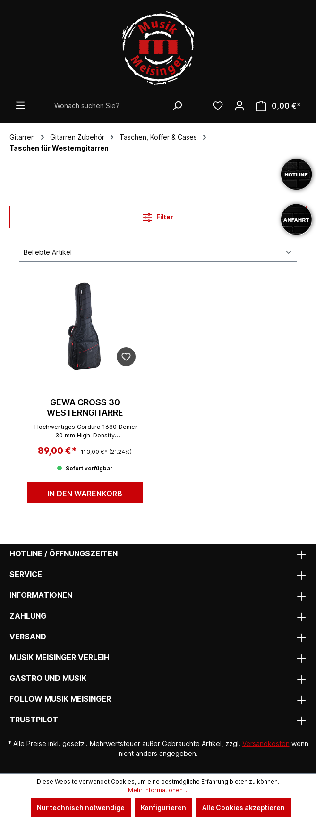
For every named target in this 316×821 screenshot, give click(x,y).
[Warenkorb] (278, 106)
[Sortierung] (158, 252)
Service (25, 574)
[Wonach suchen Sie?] (108, 105)
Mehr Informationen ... (158, 790)
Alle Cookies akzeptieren (243, 808)
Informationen (40, 595)
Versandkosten (266, 743)
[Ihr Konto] (239, 106)
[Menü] (20, 105)
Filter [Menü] (158, 215)
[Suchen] (177, 105)
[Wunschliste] (218, 106)
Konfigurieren (163, 808)
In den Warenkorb (85, 493)
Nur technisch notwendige (81, 808)
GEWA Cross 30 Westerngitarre (85, 407)
